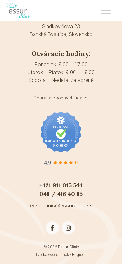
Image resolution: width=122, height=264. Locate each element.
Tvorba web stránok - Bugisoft (61, 254)
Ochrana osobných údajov (61, 97)
